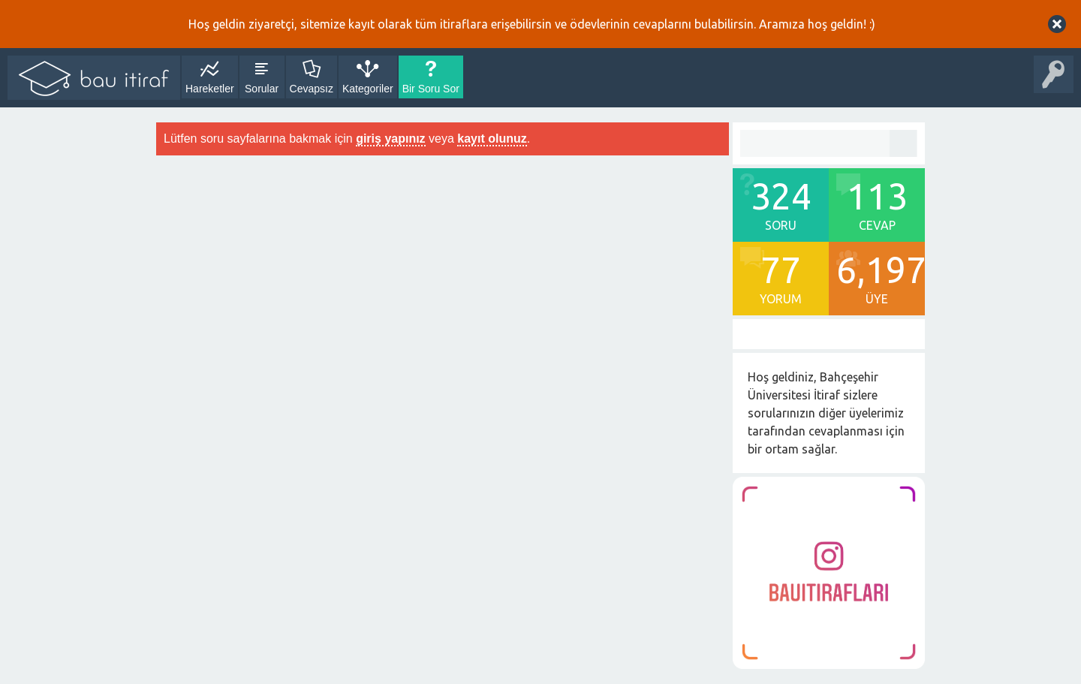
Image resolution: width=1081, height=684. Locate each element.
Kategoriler (367, 89)
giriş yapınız (390, 138)
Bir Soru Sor (430, 89)
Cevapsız (311, 89)
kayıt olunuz (491, 138)
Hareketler (209, 89)
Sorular (262, 89)
